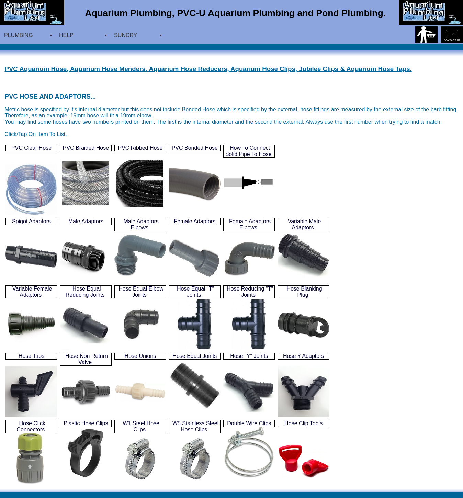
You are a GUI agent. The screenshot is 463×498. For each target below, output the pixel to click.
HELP (66, 35)
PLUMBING (18, 35)
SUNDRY (125, 35)
